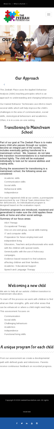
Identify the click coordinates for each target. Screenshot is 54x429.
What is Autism (19, 4)
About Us (7, 4)
